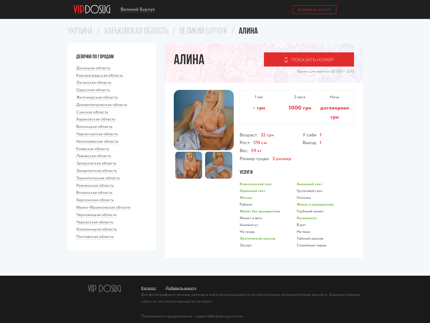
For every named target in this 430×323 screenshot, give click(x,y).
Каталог (148, 287)
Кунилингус (307, 218)
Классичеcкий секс (256, 184)
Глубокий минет (310, 211)
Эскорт (246, 245)
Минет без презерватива (260, 211)
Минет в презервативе (315, 204)
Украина (80, 31)
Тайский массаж (310, 238)
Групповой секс (310, 190)
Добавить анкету (314, 9)
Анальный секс (309, 184)
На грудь (247, 231)
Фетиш (246, 197)
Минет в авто (251, 217)
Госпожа (304, 197)
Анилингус (249, 224)
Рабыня (246, 204)
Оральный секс (252, 190)
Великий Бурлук (204, 31)
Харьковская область (136, 31)
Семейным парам (312, 245)
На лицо (303, 231)
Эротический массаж (258, 238)
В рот (301, 224)
